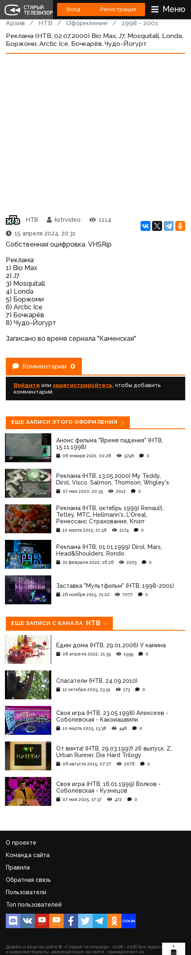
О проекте (21, 842)
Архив (15, 23)
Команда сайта (28, 855)
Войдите (27, 385)
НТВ (45, 23)
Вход (74, 9)
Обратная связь (28, 880)
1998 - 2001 (140, 23)
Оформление (87, 23)
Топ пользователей (34, 904)
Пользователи (26, 892)
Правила (18, 867)
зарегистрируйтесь (82, 385)
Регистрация (118, 9)
